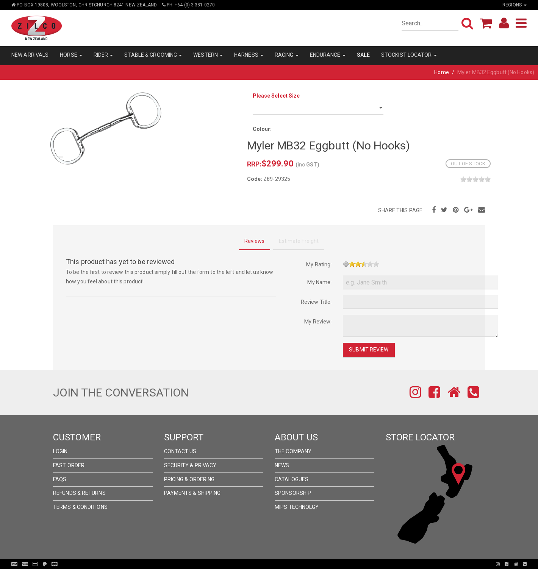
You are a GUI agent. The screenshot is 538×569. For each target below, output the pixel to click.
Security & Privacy (190, 465)
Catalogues (291, 479)
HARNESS (248, 55)
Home (441, 72)
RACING (287, 55)
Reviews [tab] (254, 241)
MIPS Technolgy (297, 507)
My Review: (318, 322)
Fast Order (68, 465)
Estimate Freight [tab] (299, 241)
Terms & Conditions (80, 507)
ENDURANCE (328, 55)
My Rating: (319, 264)
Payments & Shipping (192, 493)
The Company (293, 451)
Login (60, 451)
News (282, 465)
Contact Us (180, 451)
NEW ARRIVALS (29, 55)
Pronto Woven (271, 564)
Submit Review (368, 350)
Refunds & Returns (79, 493)
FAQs (59, 479)
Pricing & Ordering (189, 479)
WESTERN (208, 55)
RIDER (103, 55)
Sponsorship (293, 493)
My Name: (319, 282)
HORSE (71, 55)
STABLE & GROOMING (153, 55)
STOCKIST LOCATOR (409, 55)
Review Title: (316, 302)
